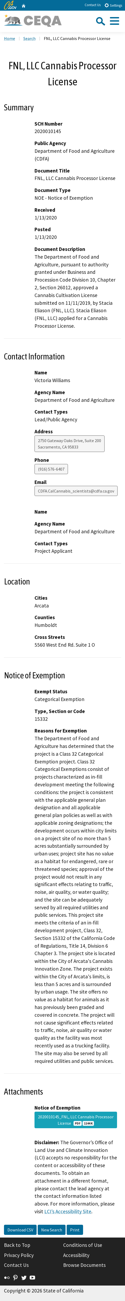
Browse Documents (84, 1265)
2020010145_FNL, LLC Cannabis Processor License (76, 1120)
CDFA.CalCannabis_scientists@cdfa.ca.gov (76, 491)
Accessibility (76, 1255)
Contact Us (93, 5)
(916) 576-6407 (51, 469)
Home (9, 38)
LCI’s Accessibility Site (67, 1211)
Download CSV (20, 1229)
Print (75, 1229)
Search (29, 38)
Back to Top (17, 1245)
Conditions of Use (82, 1245)
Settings (113, 5)
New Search (51, 1229)
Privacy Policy (19, 1255)
